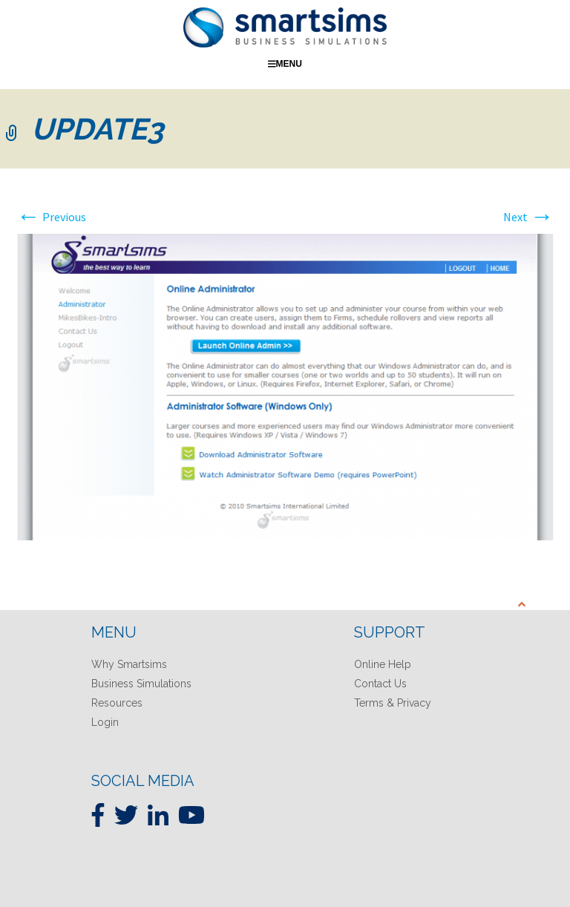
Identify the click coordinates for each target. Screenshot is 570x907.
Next (528, 216)
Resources (116, 703)
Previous (51, 216)
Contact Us (380, 684)
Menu (285, 64)
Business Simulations (141, 684)
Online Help (382, 664)
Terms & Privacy (392, 703)
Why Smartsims (129, 664)
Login (105, 722)
